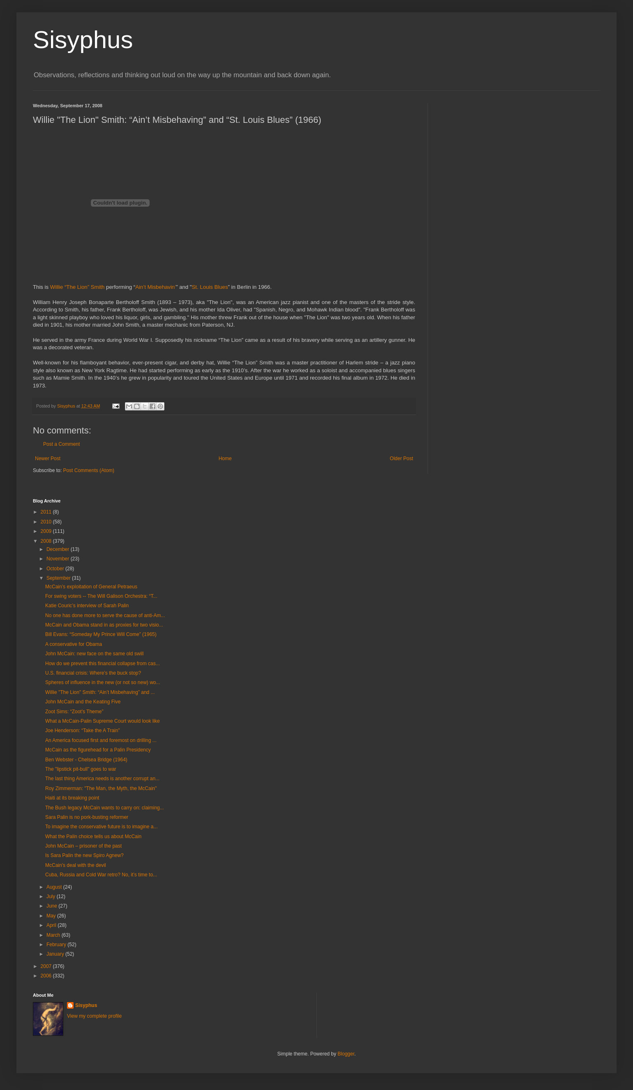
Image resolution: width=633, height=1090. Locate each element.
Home (225, 458)
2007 (47, 966)
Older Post (401, 458)
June (52, 906)
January (55, 954)
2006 (47, 976)
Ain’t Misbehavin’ (155, 287)
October (55, 569)
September (59, 578)
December (58, 549)
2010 (47, 522)
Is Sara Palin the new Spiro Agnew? (84, 855)
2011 (47, 512)
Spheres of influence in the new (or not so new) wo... (102, 682)
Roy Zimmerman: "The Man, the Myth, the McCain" (101, 788)
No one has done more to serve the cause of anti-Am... (105, 615)
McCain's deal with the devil (75, 865)
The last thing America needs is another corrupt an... (102, 778)
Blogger (345, 1054)
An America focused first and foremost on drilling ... (101, 740)
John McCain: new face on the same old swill (94, 654)
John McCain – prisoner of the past (83, 846)
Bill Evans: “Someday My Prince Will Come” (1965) (101, 634)
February (56, 944)
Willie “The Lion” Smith (77, 287)
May (51, 916)
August (54, 887)
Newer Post (47, 458)
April (52, 925)
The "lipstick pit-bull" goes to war (80, 769)
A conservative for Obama (73, 644)
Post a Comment (61, 444)
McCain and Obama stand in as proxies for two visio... (104, 625)
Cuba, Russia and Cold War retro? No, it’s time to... (101, 875)
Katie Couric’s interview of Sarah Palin (87, 605)
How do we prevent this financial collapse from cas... (102, 663)
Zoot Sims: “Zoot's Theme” (74, 711)
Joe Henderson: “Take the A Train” (82, 730)
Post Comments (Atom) (88, 470)
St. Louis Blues (210, 287)
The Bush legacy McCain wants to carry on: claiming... (104, 808)
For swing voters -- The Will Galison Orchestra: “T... (101, 596)
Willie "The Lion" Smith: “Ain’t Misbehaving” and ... (100, 692)
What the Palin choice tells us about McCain (93, 836)
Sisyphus (83, 39)
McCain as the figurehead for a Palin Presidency (98, 750)
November (58, 559)
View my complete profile (94, 1016)
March (54, 935)
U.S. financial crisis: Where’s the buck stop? (93, 673)
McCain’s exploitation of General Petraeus (91, 587)
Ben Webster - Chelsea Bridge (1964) (86, 760)
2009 (47, 531)
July (51, 896)
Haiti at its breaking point (72, 798)
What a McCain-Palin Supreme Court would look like (102, 721)
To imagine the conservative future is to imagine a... (101, 827)
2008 (47, 541)
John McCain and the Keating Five (82, 702)
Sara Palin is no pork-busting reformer (86, 817)
